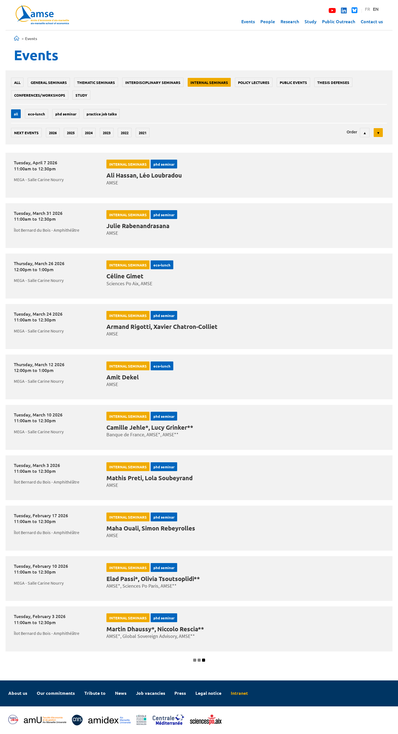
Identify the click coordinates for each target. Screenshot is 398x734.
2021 (142, 132)
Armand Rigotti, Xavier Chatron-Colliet (162, 326)
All (17, 82)
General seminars (49, 82)
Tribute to (95, 693)
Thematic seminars (96, 82)
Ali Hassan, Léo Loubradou (144, 175)
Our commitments (56, 693)
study (81, 95)
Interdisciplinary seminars (152, 82)
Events (248, 21)
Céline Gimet (124, 276)
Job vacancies (150, 693)
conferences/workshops (39, 95)
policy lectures (253, 82)
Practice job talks (102, 114)
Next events (26, 132)
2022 (125, 132)
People (267, 21)
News (121, 693)
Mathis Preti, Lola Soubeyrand (149, 478)
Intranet (239, 693)
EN (376, 9)
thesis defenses (333, 82)
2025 (71, 132)
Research (290, 21)
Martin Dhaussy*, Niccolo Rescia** (155, 629)
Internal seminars (209, 82)
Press (180, 693)
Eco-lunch (36, 114)
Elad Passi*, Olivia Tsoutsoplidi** (153, 578)
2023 (107, 132)
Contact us (372, 21)
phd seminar (65, 114)
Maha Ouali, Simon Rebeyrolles (150, 528)
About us (17, 693)
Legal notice (208, 693)
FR (367, 9)
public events (293, 82)
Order (352, 132)
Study (310, 21)
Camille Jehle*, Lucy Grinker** (149, 427)
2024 (89, 132)
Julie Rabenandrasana (137, 225)
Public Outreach (338, 21)
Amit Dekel (122, 377)
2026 (53, 132)
